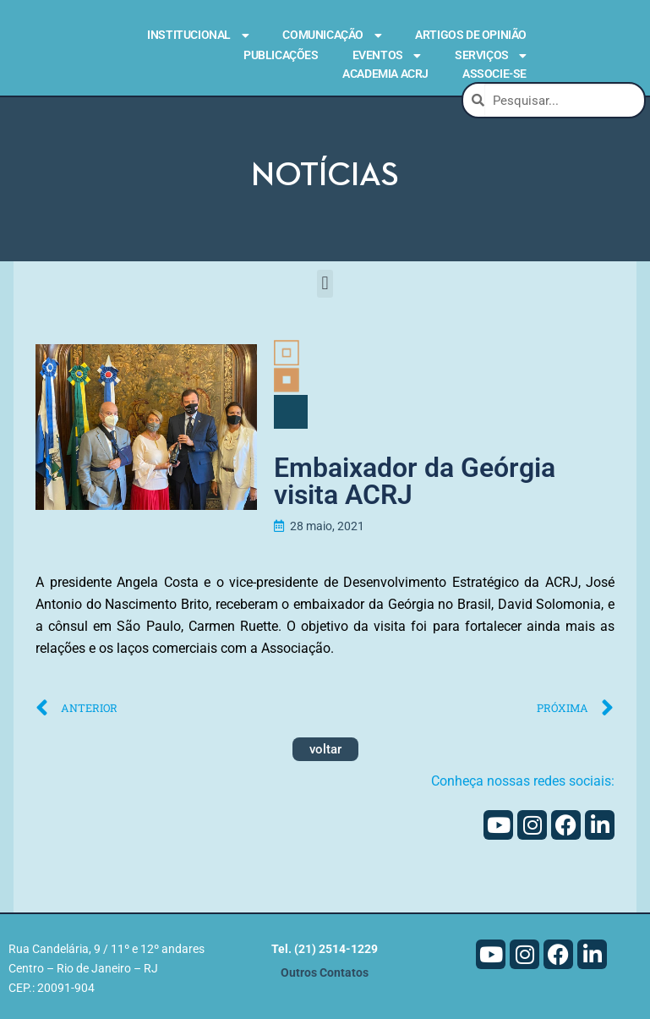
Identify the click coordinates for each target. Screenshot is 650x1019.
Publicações (281, 55)
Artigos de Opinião (471, 34)
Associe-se (494, 73)
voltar (325, 751)
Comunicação (331, 35)
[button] (325, 284)
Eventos (386, 56)
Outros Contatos (325, 975)
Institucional (198, 35)
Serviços (491, 56)
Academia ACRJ (385, 73)
